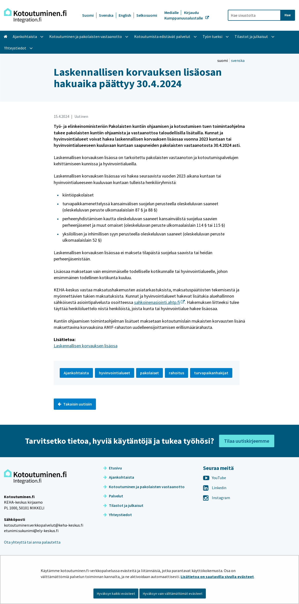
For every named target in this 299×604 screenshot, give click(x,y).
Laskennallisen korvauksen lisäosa (85, 346)
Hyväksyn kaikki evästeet (116, 593)
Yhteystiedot (117, 514)
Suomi (88, 15)
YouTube (214, 477)
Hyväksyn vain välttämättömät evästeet (172, 593)
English (125, 15)
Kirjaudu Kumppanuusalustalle (184, 15)
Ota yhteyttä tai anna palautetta (32, 542)
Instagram (216, 497)
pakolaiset (149, 372)
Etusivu (112, 467)
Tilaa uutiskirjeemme (246, 441)
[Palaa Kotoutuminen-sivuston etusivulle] (35, 15)
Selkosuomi (146, 15)
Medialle (171, 12)
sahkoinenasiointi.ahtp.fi (159, 302)
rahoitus (176, 372)
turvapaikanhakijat (211, 372)
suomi (223, 60)
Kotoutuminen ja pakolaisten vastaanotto (144, 486)
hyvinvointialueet (114, 372)
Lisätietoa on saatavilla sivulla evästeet (217, 576)
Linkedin (214, 487)
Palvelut (113, 495)
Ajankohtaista (118, 477)
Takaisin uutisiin (75, 404)
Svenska (106, 15)
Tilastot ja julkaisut (123, 505)
